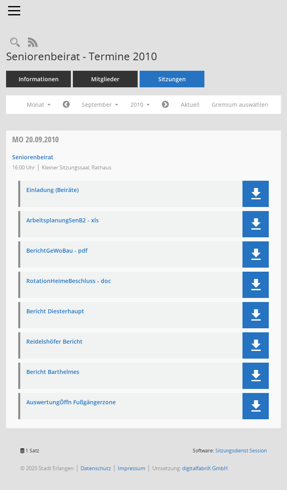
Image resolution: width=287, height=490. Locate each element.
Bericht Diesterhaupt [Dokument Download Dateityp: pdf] (55, 311)
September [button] (100, 104)
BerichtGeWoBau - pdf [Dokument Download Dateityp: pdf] (56, 250)
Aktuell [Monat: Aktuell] (190, 104)
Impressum (131, 468)
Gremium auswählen (240, 104)
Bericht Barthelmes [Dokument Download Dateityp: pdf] (52, 372)
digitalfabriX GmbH (205, 468)
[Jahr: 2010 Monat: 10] (165, 104)
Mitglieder (105, 79)
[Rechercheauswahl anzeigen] (15, 42)
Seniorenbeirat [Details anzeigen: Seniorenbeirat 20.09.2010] (32, 157)
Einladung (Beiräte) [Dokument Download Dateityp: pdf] (52, 190)
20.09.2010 (35, 139)
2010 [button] (140, 104)
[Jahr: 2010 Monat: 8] (66, 104)
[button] (255, 194)
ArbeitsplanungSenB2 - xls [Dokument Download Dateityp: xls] (62, 220)
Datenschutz (96, 468)
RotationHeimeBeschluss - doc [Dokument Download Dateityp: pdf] (68, 281)
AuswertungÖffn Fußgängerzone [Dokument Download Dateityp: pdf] (71, 402)
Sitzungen (172, 79)
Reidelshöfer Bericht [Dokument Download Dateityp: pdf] (54, 341)
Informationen (39, 79)
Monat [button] (39, 104)
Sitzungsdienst (241, 450)
